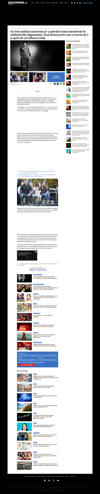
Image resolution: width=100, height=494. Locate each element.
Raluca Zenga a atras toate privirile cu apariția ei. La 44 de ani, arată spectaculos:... (44, 336)
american (26, 263)
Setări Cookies (72, 476)
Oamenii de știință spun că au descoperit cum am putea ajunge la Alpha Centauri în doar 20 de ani (80, 108)
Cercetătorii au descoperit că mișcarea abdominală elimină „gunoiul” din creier (80, 77)
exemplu (40, 263)
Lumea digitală (54, 2)
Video (65, 2)
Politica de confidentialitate (36, 362)
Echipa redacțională (59, 476)
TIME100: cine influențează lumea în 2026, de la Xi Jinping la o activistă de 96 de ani (81, 71)
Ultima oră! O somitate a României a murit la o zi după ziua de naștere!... (45, 325)
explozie (44, 263)
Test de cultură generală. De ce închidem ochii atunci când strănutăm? (80, 101)
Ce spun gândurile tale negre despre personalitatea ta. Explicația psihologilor (45, 277)
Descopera (12, 83)
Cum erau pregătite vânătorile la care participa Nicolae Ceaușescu (80, 64)
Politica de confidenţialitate (30, 476)
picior (48, 263)
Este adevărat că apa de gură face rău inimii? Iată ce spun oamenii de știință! (80, 95)
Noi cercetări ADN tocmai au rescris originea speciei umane (80, 51)
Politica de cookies (41, 476)
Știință (37, 2)
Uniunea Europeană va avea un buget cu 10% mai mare (45, 396)
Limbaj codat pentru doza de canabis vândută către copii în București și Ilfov (44, 345)
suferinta (22, 265)
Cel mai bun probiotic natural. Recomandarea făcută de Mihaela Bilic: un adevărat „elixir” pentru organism (45, 288)
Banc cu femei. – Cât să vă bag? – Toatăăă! (45, 315)
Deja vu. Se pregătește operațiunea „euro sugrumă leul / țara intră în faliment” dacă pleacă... (45, 297)
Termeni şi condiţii (50, 476)
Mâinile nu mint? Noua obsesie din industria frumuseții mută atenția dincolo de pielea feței (45, 377)
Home (11, 28)
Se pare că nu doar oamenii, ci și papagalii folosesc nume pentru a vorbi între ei (80, 58)
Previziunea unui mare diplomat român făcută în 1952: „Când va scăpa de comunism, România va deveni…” (80, 46)
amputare (31, 263)
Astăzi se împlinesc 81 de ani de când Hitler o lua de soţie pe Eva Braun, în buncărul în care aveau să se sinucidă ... (80, 133)
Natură (47, 2)
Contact (66, 476)
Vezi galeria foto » (56, 77)
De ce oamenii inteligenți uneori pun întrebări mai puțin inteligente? (44, 425)
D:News (32, 2)
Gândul (43, 110)
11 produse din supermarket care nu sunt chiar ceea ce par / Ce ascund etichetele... (45, 306)
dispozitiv (36, 263)
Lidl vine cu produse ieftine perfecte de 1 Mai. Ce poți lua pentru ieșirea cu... (45, 435)
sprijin (18, 265)
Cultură (43, 2)
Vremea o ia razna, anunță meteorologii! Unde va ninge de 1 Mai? (45, 406)
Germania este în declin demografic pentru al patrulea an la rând (43, 386)
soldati (54, 263)
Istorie (61, 2)
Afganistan (22, 263)
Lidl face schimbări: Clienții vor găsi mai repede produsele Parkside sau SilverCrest (45, 465)
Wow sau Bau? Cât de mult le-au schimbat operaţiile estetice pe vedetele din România (45, 455)
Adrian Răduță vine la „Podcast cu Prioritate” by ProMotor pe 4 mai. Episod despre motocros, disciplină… (37, 175)
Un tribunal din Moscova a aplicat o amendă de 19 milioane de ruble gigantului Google (43, 417)
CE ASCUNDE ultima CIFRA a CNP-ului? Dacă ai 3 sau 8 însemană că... (45, 445)
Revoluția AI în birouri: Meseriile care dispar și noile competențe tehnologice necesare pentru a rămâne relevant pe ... (80, 89)
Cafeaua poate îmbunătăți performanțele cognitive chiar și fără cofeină (80, 83)
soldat (51, 263)
